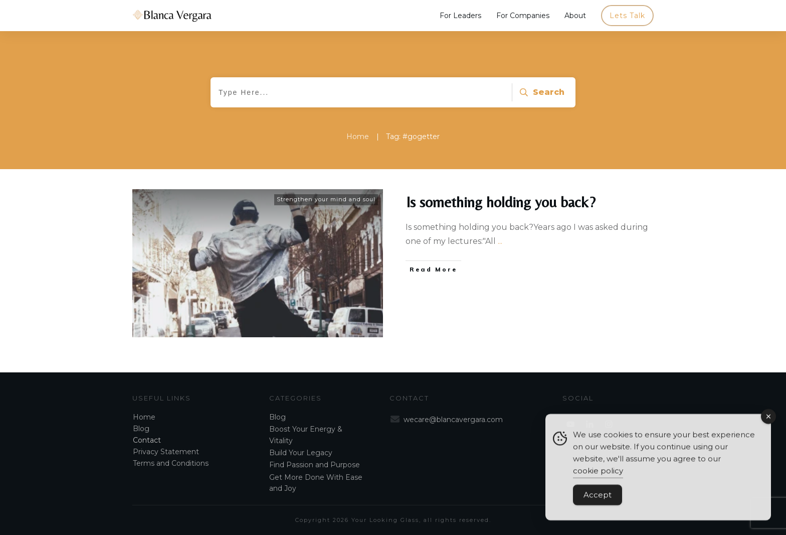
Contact (147, 440)
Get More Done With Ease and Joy (315, 483)
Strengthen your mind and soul (326, 199)
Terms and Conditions (171, 463)
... (500, 241)
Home (144, 417)
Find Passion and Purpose (314, 464)
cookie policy (598, 475)
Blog (141, 428)
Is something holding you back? (501, 202)
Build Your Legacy (300, 452)
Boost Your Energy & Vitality (305, 435)
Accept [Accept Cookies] (597, 499)
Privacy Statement (166, 451)
